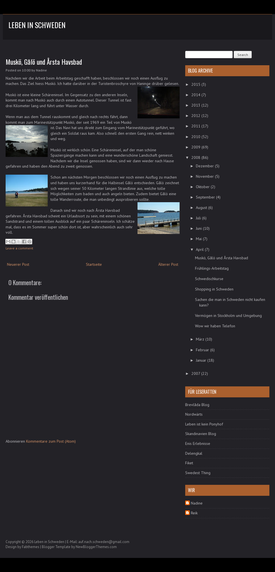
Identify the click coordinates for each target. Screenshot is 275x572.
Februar (203, 349)
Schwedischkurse (209, 278)
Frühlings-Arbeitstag (212, 268)
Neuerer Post (18, 264)
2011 (196, 126)
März (200, 339)
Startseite (94, 264)
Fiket (189, 462)
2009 (196, 147)
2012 (196, 115)
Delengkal (193, 453)
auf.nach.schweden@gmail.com (103, 541)
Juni (199, 228)
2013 (196, 105)
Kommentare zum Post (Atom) (51, 441)
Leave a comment (19, 248)
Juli (199, 217)
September (206, 197)
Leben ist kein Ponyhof (204, 424)
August (202, 207)
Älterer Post (168, 264)
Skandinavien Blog (200, 433)
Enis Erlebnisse (197, 443)
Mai (199, 238)
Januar (201, 360)
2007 (196, 373)
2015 (196, 84)
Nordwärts (194, 414)
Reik (194, 512)
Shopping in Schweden (214, 289)
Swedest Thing (197, 472)
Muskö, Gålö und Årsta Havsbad (44, 62)
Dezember (205, 165)
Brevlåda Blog (197, 404)
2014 (196, 94)
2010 (196, 136)
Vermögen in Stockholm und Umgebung (228, 315)
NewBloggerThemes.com (96, 546)
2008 (196, 157)
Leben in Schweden (36, 24)
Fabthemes (30, 546)
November (205, 176)
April (200, 249)
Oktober (203, 186)
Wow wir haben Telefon (215, 325)
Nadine (197, 503)
